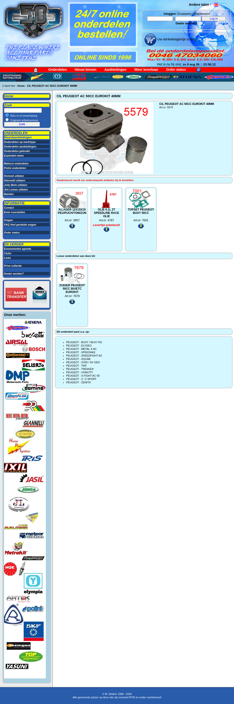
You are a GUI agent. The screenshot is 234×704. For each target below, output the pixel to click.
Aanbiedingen (115, 69)
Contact (9, 207)
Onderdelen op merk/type (20, 142)
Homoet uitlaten (14, 175)
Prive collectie (13, 265)
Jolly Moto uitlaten (15, 185)
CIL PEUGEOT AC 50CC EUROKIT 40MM (52, 85)
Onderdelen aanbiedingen (20, 146)
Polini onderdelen (15, 168)
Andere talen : (204, 4)
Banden (9, 194)
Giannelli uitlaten (14, 180)
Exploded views (14, 155)
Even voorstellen (14, 212)
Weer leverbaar (146, 69)
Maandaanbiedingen (18, 137)
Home (21, 85)
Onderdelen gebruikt (17, 151)
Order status (176, 69)
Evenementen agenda (17, 248)
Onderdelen (57, 69)
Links (7, 257)
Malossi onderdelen (16, 163)
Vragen (8, 220)
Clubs (7, 253)
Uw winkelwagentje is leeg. (176, 39)
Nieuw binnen (85, 69)
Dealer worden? (186, 23)
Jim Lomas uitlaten (16, 189)
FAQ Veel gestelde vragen (20, 224)
